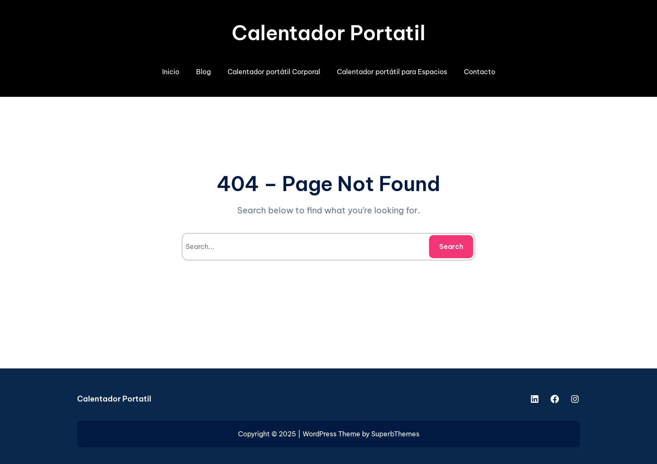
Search (451, 246)
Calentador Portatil (328, 33)
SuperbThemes (395, 434)
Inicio (170, 71)
